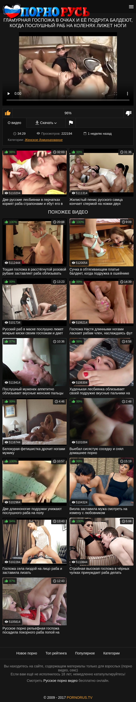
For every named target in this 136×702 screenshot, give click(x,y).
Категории (111, 653)
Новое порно (26, 653)
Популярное (85, 653)
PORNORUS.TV (80, 698)
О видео (14, 123)
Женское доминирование (44, 140)
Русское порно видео (60, 681)
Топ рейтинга (56, 653)
